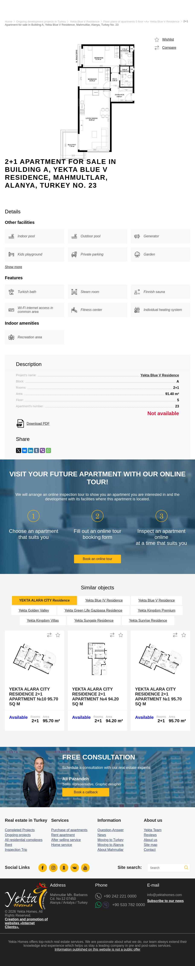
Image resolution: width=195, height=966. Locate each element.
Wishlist (168, 39)
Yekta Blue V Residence (84, 21)
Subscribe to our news (165, 901)
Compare (169, 47)
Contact (150, 850)
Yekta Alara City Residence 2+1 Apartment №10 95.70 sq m (33, 696)
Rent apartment (63, 835)
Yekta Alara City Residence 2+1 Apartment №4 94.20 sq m (95, 696)
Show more (13, 267)
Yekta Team (153, 830)
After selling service (66, 840)
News (102, 835)
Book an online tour (97, 559)
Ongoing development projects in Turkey (41, 21)
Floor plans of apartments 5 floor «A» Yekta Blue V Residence (141, 21)
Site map (150, 845)
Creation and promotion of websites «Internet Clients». (26, 923)
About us (150, 840)
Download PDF (38, 423)
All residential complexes (23, 840)
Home (8, 21)
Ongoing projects (18, 835)
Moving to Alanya (111, 845)
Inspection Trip (16, 850)
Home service (61, 845)
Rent (8, 845)
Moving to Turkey (111, 840)
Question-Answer (111, 830)
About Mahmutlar (111, 850)
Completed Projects (20, 830)
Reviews (150, 835)
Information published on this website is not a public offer (97, 949)
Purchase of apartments (69, 830)
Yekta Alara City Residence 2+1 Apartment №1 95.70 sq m (158, 696)
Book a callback (86, 792)
